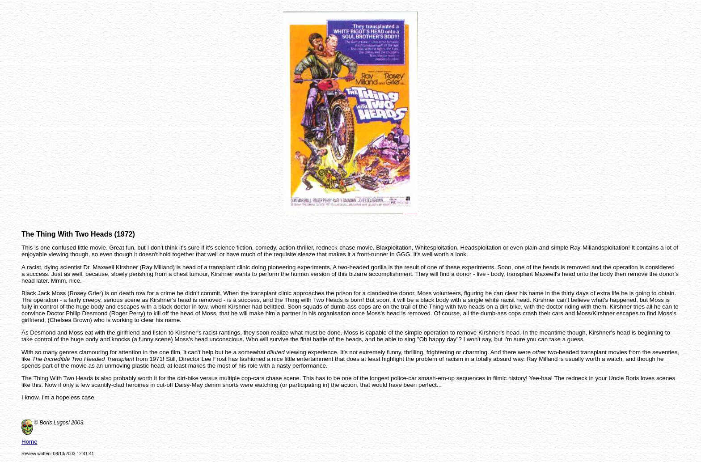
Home (29, 441)
